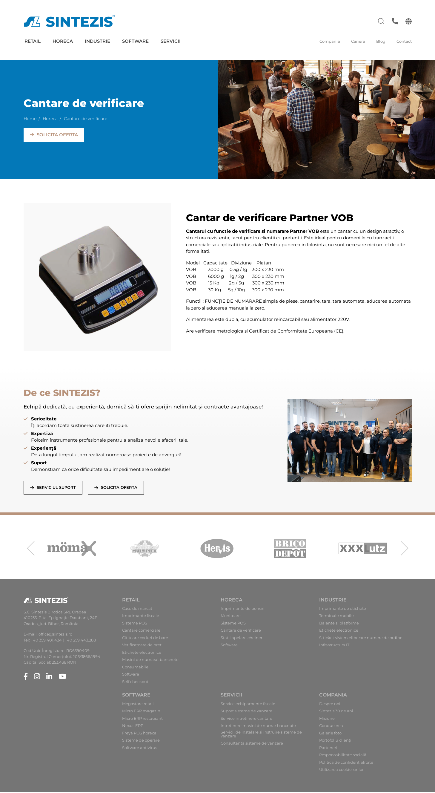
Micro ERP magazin (141, 712)
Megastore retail (138, 705)
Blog (380, 41)
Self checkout (135, 683)
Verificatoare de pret (142, 646)
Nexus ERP (132, 727)
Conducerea (331, 727)
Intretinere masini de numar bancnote (258, 727)
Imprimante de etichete (342, 610)
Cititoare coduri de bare (145, 639)
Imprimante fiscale (140, 617)
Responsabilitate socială (342, 756)
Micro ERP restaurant (142, 719)
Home (30, 118)
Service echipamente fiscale (248, 705)
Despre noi (329, 705)
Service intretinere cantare (246, 719)
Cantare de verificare (241, 631)
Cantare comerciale (141, 631)
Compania (329, 41)
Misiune (327, 719)
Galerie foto (330, 734)
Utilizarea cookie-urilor (341, 771)
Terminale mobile (336, 617)
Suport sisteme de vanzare (246, 712)
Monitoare (231, 617)
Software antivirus (139, 749)
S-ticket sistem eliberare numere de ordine (360, 639)
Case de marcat (137, 610)
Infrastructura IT (334, 646)
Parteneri (328, 749)
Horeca (63, 41)
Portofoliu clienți (335, 741)
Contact (404, 41)
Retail (32, 41)
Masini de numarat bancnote (150, 661)
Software (135, 41)
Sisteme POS (134, 624)
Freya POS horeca (139, 734)
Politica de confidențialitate (346, 763)
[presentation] (31, 549)
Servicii (171, 41)
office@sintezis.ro (55, 635)
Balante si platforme (339, 624)
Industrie (97, 41)
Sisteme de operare (141, 741)
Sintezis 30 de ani (336, 712)
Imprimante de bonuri (243, 610)
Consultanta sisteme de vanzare (252, 744)
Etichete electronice (141, 654)
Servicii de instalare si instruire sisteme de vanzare (261, 735)
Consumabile (135, 668)
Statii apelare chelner (241, 639)
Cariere (358, 41)
